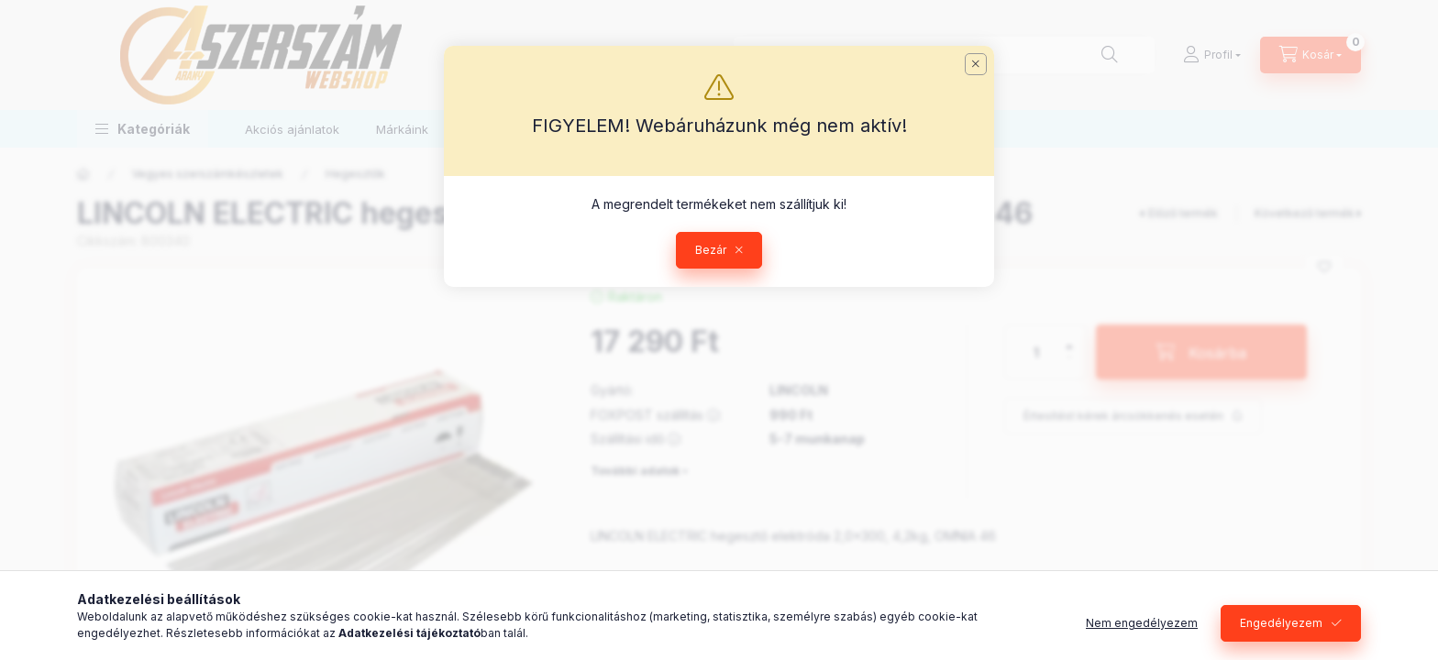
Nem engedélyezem (1142, 623)
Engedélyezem (1281, 623)
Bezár (710, 250)
